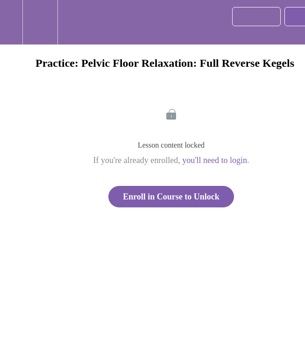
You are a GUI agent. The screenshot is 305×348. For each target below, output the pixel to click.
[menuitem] (39, 22)
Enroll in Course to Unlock (171, 196)
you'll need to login (214, 160)
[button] (11, 22)
